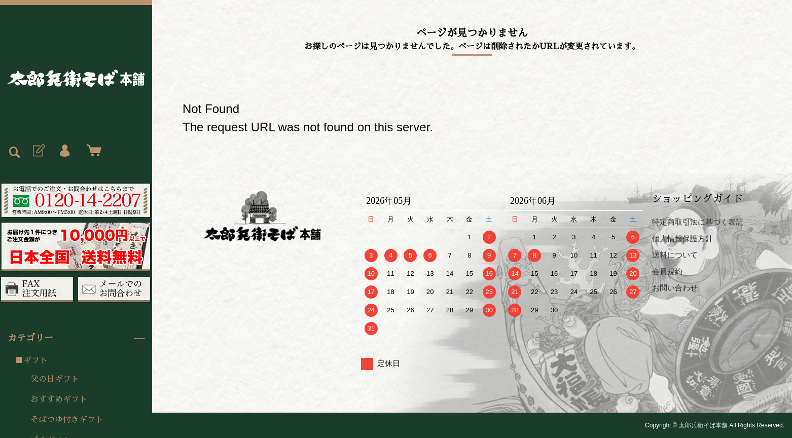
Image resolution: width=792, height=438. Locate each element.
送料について (675, 254)
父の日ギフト (54, 379)
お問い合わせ (675, 287)
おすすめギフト (58, 399)
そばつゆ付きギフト (66, 420)
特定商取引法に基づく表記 (697, 221)
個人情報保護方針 (682, 238)
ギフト (35, 360)
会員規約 (667, 271)
